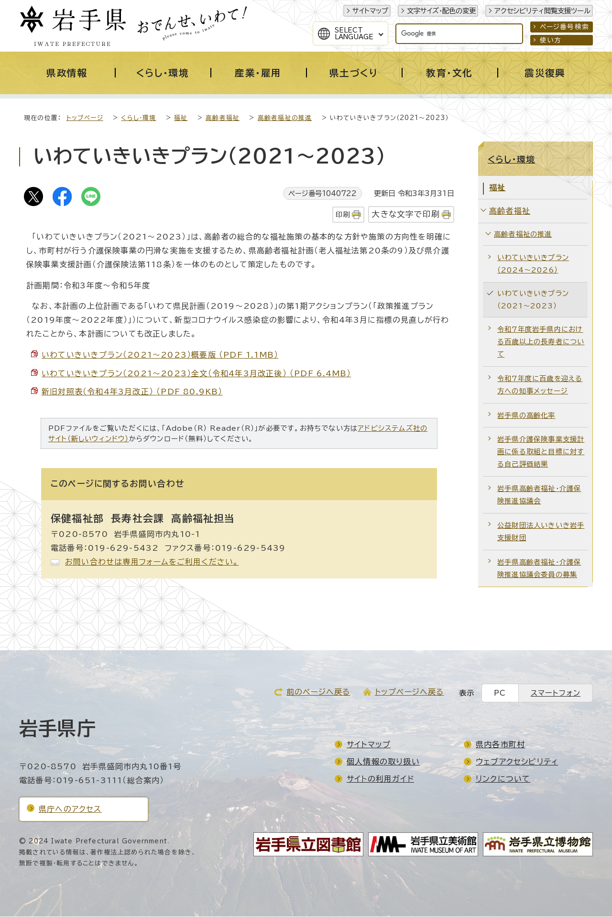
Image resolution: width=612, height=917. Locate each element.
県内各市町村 (500, 745)
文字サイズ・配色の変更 (441, 10)
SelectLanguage (354, 33)
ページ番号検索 (564, 26)
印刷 (343, 214)
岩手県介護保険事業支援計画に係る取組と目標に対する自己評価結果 (540, 452)
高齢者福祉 (223, 118)
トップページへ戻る (409, 692)
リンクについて (503, 779)
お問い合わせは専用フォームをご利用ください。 (152, 562)
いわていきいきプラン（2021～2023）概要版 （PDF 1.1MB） (160, 355)
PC (500, 693)
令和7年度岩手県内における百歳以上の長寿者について (540, 342)
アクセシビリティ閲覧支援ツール (542, 10)
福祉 (180, 118)
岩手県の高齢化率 (526, 415)
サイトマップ (370, 10)
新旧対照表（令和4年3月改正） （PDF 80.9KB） (132, 392)
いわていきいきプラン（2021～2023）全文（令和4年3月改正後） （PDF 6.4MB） (196, 374)
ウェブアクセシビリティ (517, 762)
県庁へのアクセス (70, 809)
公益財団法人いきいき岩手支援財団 (540, 532)
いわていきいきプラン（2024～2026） (533, 264)
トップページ (84, 118)
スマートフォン (555, 693)
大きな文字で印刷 (406, 214)
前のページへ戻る (318, 692)
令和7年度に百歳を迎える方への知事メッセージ (539, 385)
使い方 (551, 40)
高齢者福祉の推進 (285, 118)
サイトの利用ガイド (380, 779)
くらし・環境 (138, 118)
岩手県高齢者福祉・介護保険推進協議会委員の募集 (539, 569)
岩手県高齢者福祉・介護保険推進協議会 (539, 495)
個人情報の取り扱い (383, 762)
